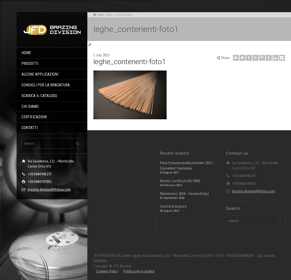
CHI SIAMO (30, 106)
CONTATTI (29, 127)
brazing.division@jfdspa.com (49, 189)
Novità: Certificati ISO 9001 (180, 181)
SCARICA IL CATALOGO (39, 95)
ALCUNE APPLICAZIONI (39, 74)
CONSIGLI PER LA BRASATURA (45, 85)
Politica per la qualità (138, 271)
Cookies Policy (107, 271)
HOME (26, 52)
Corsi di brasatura (173, 206)
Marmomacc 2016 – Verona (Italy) (184, 193)
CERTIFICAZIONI (34, 117)
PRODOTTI (29, 63)
